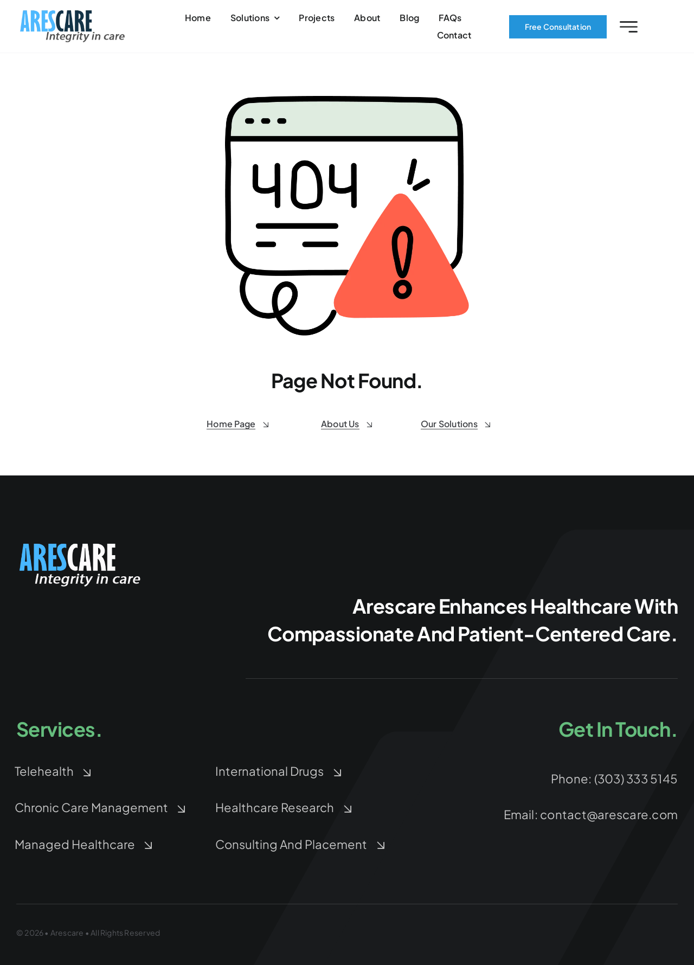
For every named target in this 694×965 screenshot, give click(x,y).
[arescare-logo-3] (72, 17)
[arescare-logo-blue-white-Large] (81, 544)
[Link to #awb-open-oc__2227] (629, 30)
